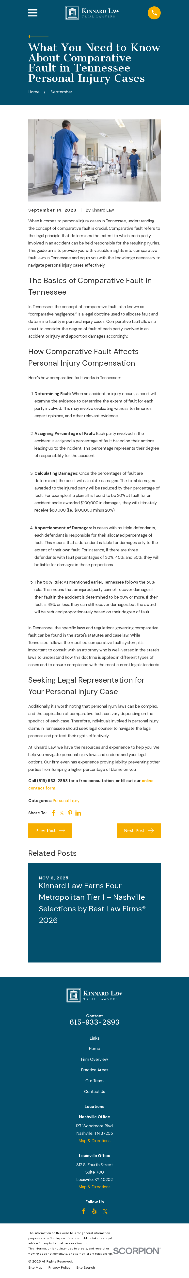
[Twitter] (105, 1211)
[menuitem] (35, 1267)
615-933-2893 (95, 1022)
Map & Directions (94, 1140)
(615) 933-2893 (52, 780)
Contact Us (94, 1091)
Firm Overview (94, 1059)
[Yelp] (94, 1211)
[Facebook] (83, 1211)
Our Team (94, 1080)
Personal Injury (66, 800)
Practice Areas (94, 1070)
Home (94, 1048)
